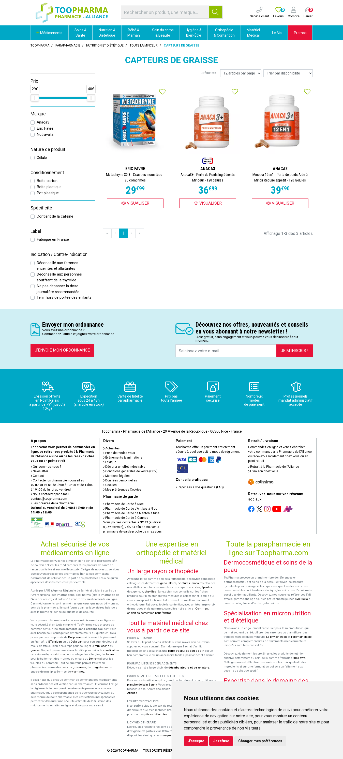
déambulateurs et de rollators (188, 667)
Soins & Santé (80, 32)
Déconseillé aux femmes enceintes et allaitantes (57, 266)
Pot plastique (48, 193)
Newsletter (39, 471)
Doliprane (74, 637)
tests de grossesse (74, 667)
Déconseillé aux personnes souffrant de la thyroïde (59, 277)
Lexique (109, 462)
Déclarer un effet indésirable (124, 466)
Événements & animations (122, 457)
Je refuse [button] (221, 741)
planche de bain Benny (142, 684)
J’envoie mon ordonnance (62, 350)
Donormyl (95, 658)
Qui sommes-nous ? (46, 466)
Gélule (42, 157)
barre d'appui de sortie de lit (186, 650)
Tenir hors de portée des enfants (64, 297)
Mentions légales (116, 476)
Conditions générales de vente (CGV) (130, 471)
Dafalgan (77, 641)
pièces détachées (155, 714)
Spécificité (41, 207)
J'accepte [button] (196, 741)
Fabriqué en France (53, 239)
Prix (34, 81)
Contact (37, 476)
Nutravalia (45, 134)
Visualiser (135, 203)
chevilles (150, 591)
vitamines (77, 671)
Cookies (110, 485)
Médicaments (49, 33)
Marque (38, 113)
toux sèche (102, 646)
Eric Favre (45, 128)
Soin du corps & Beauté (163, 32)
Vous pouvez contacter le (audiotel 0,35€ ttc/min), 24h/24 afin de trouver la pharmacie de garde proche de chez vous (132, 527)
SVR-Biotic (301, 599)
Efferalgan (55, 641)
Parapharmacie (67, 45)
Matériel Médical (253, 32)
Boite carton (47, 180)
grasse (35, 650)
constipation (111, 650)
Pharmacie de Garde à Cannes (125, 518)
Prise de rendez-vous (119, 453)
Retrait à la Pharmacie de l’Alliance (273, 466)
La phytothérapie (276, 637)
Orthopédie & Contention (224, 32)
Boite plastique (49, 187)
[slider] (35, 97)
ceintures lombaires (191, 583)
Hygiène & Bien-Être (194, 32)
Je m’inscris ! (294, 350)
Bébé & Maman (133, 32)
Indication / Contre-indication (59, 254)
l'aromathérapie (301, 637)
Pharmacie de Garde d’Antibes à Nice (130, 508)
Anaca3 (43, 122)
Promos (300, 33)
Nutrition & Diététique (107, 32)
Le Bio (277, 33)
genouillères (168, 583)
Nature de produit (48, 149)
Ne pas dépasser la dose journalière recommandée (58, 289)
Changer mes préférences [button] (260, 741)
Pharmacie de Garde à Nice (123, 504)
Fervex (110, 654)
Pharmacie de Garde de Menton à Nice (131, 513)
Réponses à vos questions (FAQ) (200, 487)
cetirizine (59, 654)
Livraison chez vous (263, 471)
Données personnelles (120, 480)
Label (36, 231)
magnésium (100, 667)
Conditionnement (47, 172)
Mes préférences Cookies (122, 489)
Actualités (111, 448)
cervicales (193, 587)
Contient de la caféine (55, 216)
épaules (207, 587)
